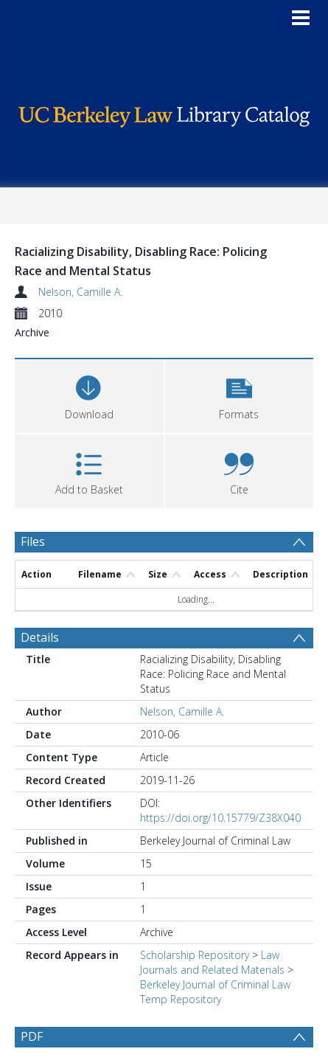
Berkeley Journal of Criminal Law (215, 984)
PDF (32, 1036)
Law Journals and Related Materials (212, 962)
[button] (239, 394)
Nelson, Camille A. (80, 292)
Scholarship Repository (194, 955)
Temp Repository (180, 999)
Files (33, 541)
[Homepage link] (163, 113)
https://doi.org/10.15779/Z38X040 (220, 818)
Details (40, 637)
